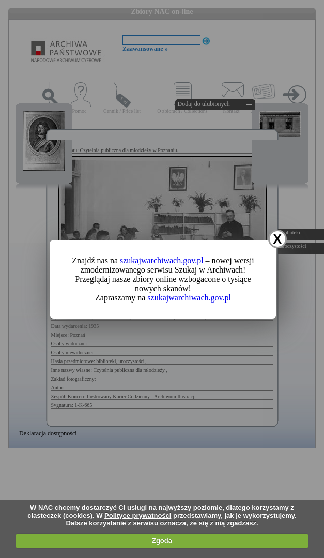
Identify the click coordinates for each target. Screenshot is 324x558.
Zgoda (162, 541)
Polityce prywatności (137, 515)
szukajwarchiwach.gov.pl (162, 260)
